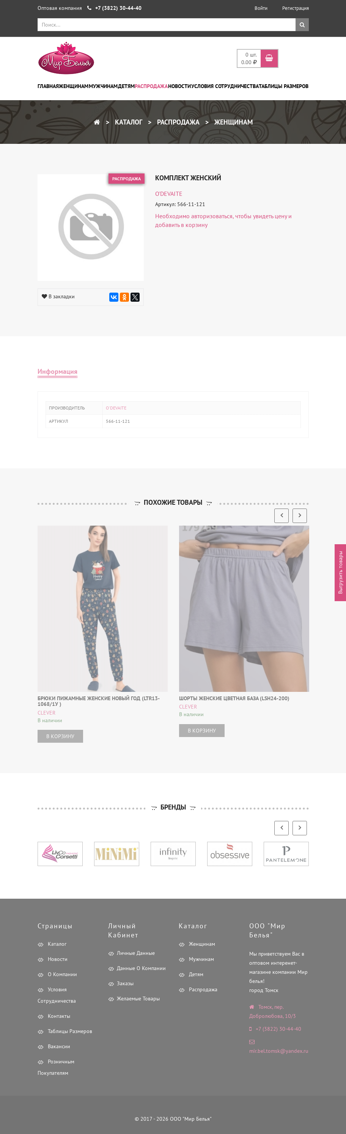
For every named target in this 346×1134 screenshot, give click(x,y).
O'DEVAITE (168, 193)
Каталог (127, 122)
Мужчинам (103, 86)
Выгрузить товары (340, 572)
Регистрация (295, 8)
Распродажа (151, 86)
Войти (261, 8)
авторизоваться (212, 216)
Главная (48, 86)
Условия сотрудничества (225, 86)
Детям (126, 86)
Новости (179, 86)
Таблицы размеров (283, 86)
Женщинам (73, 86)
